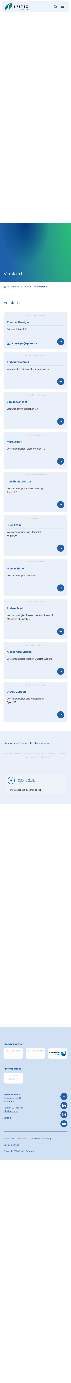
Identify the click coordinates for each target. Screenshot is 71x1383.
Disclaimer (22, 1350)
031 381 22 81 (18, 1320)
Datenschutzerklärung (40, 1350)
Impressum (9, 1350)
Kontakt (7, 1330)
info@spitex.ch (11, 1323)
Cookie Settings (11, 1357)
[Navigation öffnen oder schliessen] (62, 6)
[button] (63, 1364)
